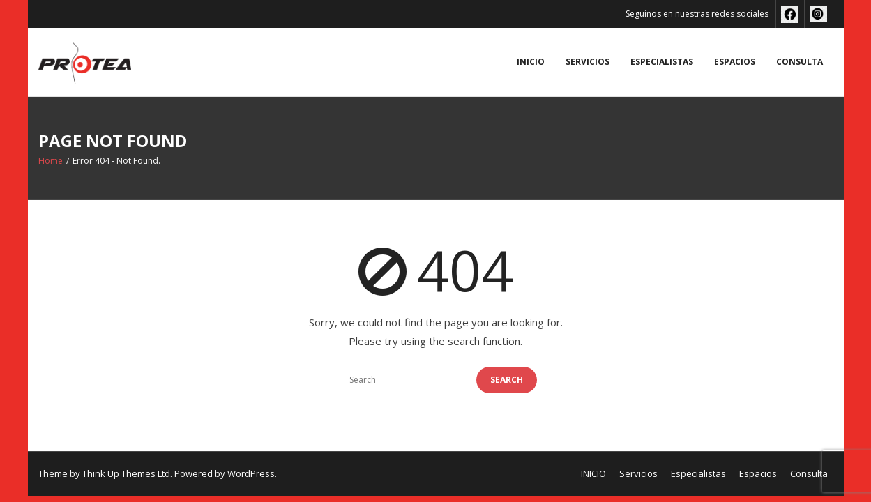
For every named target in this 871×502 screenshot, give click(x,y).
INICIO (531, 62)
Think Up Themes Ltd (126, 473)
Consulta (799, 62)
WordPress (251, 473)
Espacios (734, 62)
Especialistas (661, 62)
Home (50, 161)
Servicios (587, 62)
